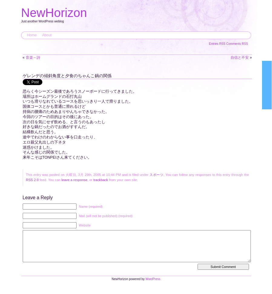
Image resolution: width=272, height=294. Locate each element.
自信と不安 (240, 57)
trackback (100, 180)
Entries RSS (217, 43)
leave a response (74, 180)
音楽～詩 (33, 57)
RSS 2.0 (32, 180)
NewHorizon (54, 12)
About (46, 35)
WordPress (153, 285)
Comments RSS (237, 43)
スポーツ (156, 175)
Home (32, 35)
